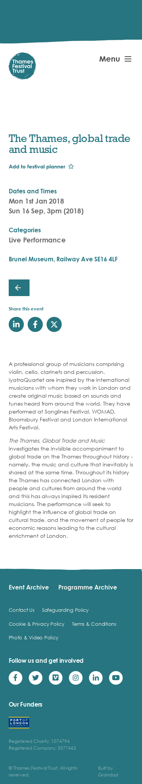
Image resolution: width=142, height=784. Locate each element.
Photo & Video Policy (33, 637)
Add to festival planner (37, 166)
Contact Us (21, 610)
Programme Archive (87, 587)
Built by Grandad (108, 771)
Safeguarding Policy (65, 610)
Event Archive (29, 587)
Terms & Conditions (94, 624)
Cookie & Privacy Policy (36, 624)
